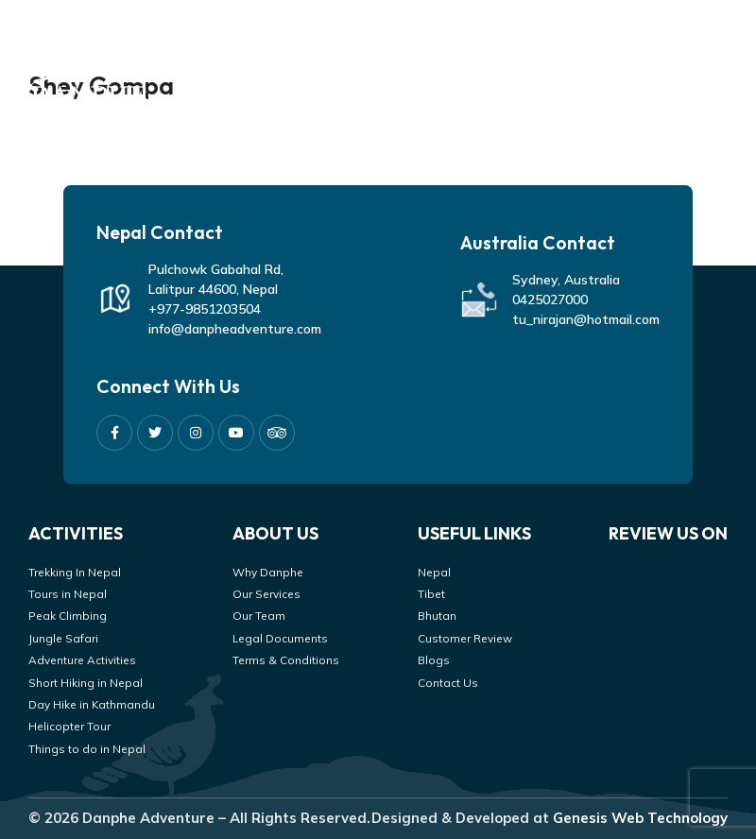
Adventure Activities (82, 660)
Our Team (258, 615)
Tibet (431, 594)
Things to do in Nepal (87, 749)
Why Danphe (267, 572)
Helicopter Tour (69, 726)
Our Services (266, 594)
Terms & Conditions (285, 660)
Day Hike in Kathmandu (91, 704)
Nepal (434, 572)
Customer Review (465, 638)
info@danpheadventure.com (234, 328)
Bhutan (437, 615)
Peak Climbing (67, 615)
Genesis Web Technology (640, 818)
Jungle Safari (63, 638)
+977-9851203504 (204, 308)
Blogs (434, 660)
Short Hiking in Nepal (85, 683)
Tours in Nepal (67, 594)
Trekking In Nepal (74, 572)
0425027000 (550, 299)
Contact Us (448, 683)
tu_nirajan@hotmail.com (586, 319)
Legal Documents (280, 638)
